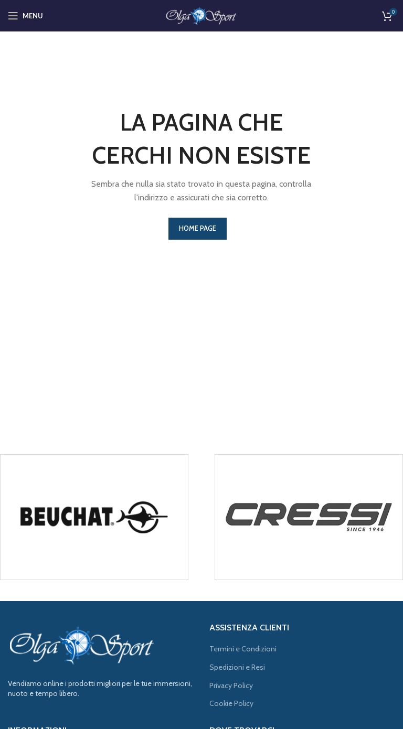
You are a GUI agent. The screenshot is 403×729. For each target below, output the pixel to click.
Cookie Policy (231, 703)
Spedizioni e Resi (237, 667)
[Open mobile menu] (25, 15)
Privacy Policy (231, 685)
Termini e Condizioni (243, 648)
